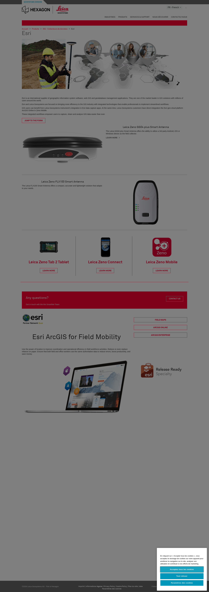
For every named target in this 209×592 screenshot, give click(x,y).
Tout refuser (181, 576)
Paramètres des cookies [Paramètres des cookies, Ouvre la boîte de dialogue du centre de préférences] (182, 583)
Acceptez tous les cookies (182, 569)
